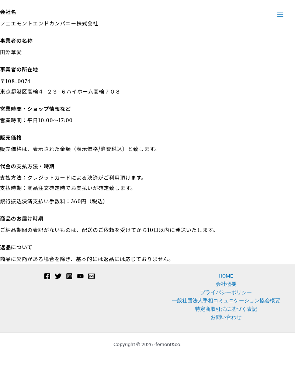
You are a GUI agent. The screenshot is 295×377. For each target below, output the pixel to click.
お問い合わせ (226, 317)
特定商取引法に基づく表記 (226, 309)
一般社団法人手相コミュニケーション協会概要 (226, 300)
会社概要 (226, 284)
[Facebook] (47, 276)
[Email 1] (91, 276)
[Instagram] (69, 276)
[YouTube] (80, 276)
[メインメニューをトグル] (280, 14)
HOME (226, 276)
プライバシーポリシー (226, 292)
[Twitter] (58, 276)
